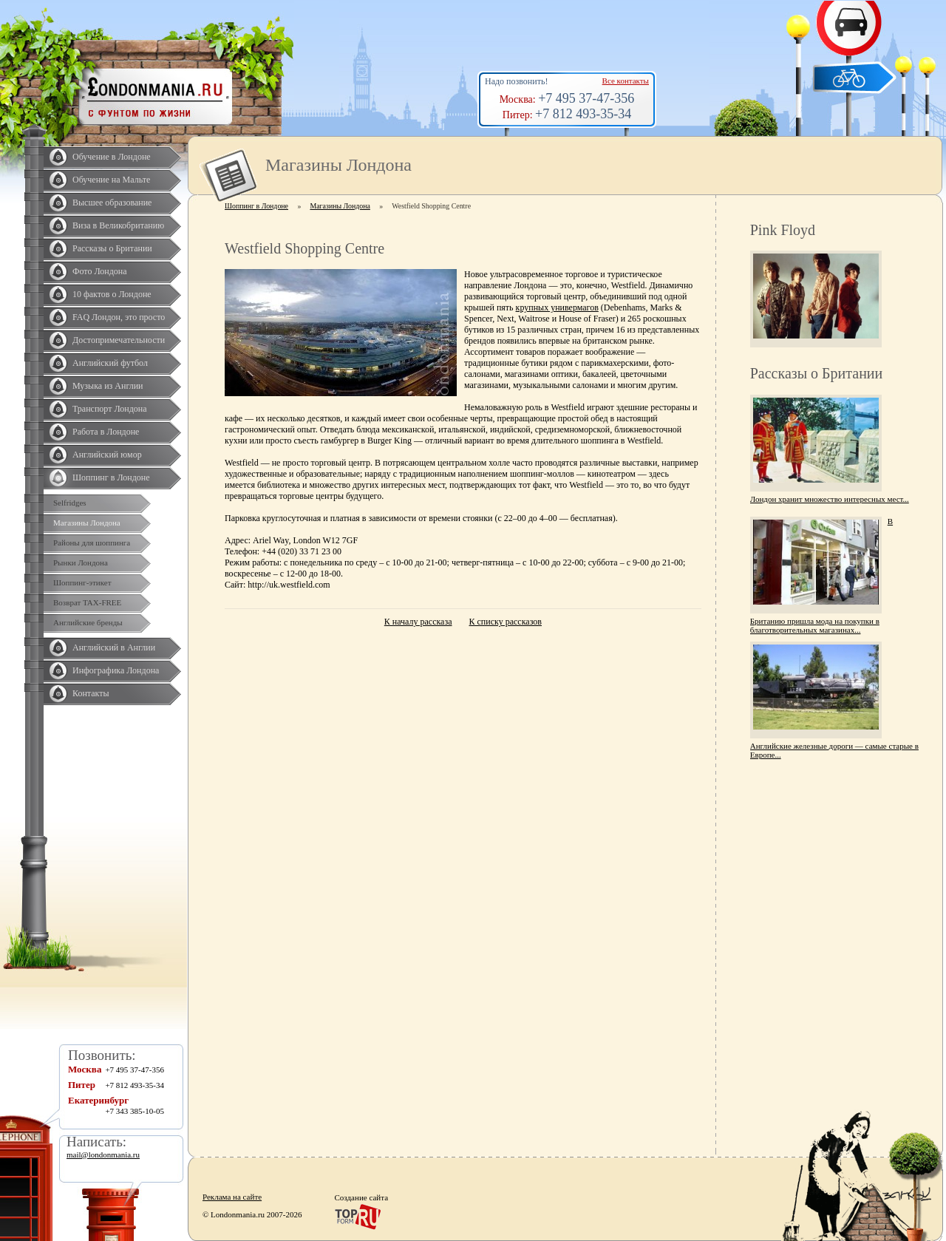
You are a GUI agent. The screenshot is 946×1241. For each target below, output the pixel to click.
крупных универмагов (557, 307)
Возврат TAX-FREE (87, 602)
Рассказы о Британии (112, 248)
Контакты (90, 693)
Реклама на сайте (232, 1196)
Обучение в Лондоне (111, 157)
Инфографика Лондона (115, 670)
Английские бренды (88, 622)
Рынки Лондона (80, 562)
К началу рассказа (418, 621)
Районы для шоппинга (91, 542)
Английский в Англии (113, 647)
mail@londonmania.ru (103, 1154)
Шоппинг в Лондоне (111, 477)
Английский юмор (107, 454)
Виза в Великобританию (118, 225)
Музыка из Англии (107, 386)
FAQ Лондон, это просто (118, 317)
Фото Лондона (99, 271)
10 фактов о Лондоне (112, 294)
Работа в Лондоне (105, 431)
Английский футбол (110, 363)
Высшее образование (112, 202)
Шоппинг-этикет (82, 582)
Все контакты (625, 80)
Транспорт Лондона (109, 409)
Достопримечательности (118, 340)
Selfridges (69, 502)
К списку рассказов (505, 621)
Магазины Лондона (86, 522)
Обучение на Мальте (111, 179)
